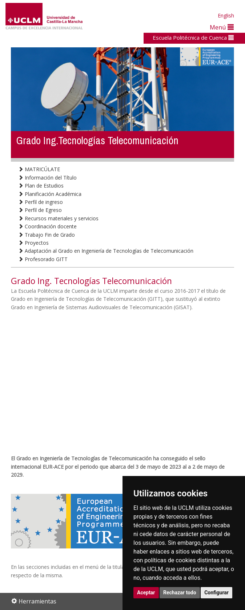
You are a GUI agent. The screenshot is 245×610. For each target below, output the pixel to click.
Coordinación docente (47, 226)
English (226, 15)
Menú (222, 27)
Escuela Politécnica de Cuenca (193, 37)
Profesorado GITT (43, 259)
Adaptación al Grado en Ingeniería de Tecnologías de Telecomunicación (105, 250)
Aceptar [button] (146, 592)
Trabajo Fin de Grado (46, 234)
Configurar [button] (216, 592)
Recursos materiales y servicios (58, 218)
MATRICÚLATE (39, 169)
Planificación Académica (49, 193)
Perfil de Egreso (40, 209)
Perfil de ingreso (40, 201)
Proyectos (33, 242)
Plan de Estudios (41, 185)
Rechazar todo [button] (179, 592)
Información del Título (47, 177)
